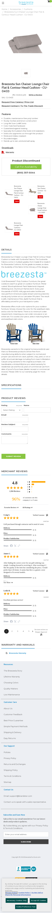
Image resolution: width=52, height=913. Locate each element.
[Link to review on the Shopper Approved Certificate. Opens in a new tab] (19, 546)
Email (14, 415)
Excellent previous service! (13, 600)
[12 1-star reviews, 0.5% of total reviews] (37, 491)
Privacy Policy (10, 758)
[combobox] (11, 507)
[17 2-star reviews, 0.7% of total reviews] (37, 489)
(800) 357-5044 (26, 172)
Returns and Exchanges (15, 764)
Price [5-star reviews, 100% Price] (6, 533)
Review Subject (14, 424)
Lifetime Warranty (12, 677)
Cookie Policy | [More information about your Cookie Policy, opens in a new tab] (24, 893)
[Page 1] (6, 631)
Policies (7, 752)
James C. (26, 554)
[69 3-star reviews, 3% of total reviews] (37, 487)
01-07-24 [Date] (45, 521)
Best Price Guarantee (13, 720)
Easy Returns (10, 738)
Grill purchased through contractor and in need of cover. (24, 524)
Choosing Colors (11, 683)
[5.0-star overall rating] (26, 518)
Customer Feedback (13, 714)
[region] (26, 894)
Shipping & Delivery (12, 732)
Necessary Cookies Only (17, 900)
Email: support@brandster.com (18, 796)
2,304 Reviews (14, 491)
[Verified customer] (40, 515)
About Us (8, 708)
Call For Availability (26, 166)
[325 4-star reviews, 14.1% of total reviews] (37, 484)
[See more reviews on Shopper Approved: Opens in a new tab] (41, 630)
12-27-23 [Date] (45, 560)
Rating (11, 405)
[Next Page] (32, 631)
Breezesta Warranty (16, 653)
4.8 (15, 483)
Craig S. (26, 515)
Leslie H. (26, 591)
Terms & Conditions (12, 776)
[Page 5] (29, 631)
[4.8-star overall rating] (15, 487)
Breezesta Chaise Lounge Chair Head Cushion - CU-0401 (42, 207)
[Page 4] (23, 631)
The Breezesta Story (13, 671)
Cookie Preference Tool (25, 907)
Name (26, 405)
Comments (14, 434)
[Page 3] (17, 631)
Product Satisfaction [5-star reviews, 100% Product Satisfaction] (11, 538)
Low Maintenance (12, 694)
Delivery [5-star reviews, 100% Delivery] (7, 528)
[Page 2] (12, 631)
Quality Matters (11, 689)
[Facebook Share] (11, 546)
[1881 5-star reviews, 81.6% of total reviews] (37, 482)
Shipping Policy (11, 770)
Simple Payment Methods (15, 726)
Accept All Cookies (38, 900)
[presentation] (18, 449)
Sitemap (7, 782)
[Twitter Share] (15, 546)
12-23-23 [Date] (45, 597)
